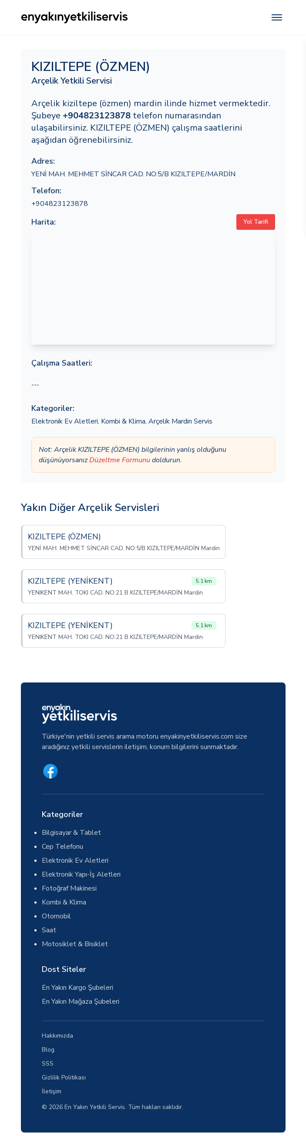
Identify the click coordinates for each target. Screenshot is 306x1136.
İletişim (51, 1091)
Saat (49, 930)
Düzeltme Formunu (119, 460)
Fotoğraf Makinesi (69, 888)
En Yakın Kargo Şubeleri (77, 987)
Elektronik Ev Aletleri (64, 421)
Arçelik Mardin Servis (180, 421)
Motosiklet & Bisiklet (75, 944)
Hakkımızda (57, 1036)
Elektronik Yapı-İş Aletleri (81, 874)
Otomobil (56, 916)
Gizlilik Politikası (64, 1077)
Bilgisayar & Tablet (71, 832)
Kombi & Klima (123, 421)
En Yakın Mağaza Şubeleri (80, 1001)
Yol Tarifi (255, 222)
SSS (48, 1063)
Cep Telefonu (62, 846)
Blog (48, 1049)
